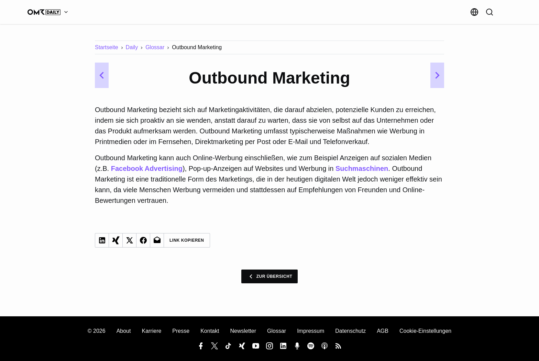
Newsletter (243, 331)
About (124, 331)
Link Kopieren (186, 240)
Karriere (151, 331)
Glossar (154, 47)
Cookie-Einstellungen (425, 331)
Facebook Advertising (147, 168)
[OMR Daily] (49, 12)
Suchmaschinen (362, 168)
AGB (382, 331)
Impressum (310, 331)
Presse (180, 331)
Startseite (106, 47)
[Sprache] (474, 12)
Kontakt (209, 331)
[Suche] (489, 12)
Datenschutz (350, 331)
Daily (132, 47)
